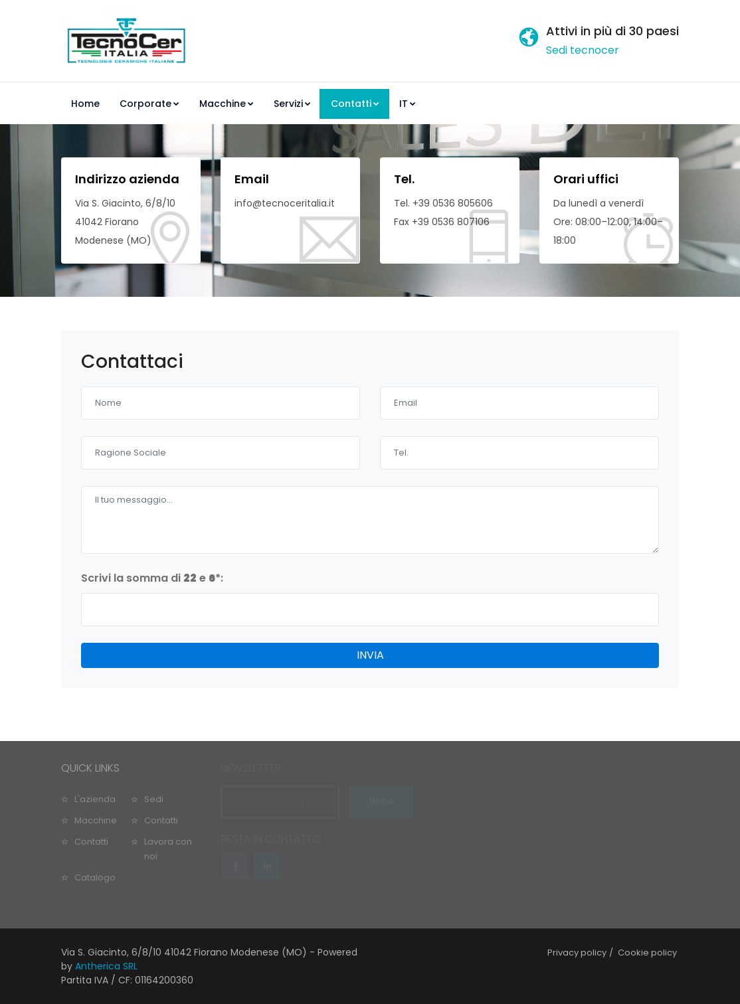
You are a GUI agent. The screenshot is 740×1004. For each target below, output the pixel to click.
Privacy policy (576, 952)
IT (407, 103)
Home (85, 103)
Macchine (226, 103)
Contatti (355, 103)
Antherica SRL (106, 966)
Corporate (149, 103)
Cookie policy (647, 952)
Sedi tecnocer (582, 50)
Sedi (153, 799)
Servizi (292, 103)
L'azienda (95, 799)
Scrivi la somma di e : (152, 578)
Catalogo (95, 877)
